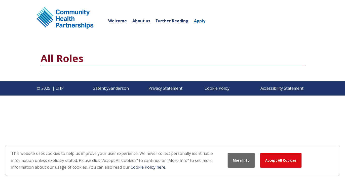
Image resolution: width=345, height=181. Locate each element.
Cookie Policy (217, 88)
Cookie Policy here (148, 167)
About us (141, 21)
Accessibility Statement (281, 88)
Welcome (117, 21)
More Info (241, 160)
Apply (199, 21)
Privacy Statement (165, 88)
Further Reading (172, 21)
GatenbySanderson (111, 88)
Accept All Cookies (280, 160)
